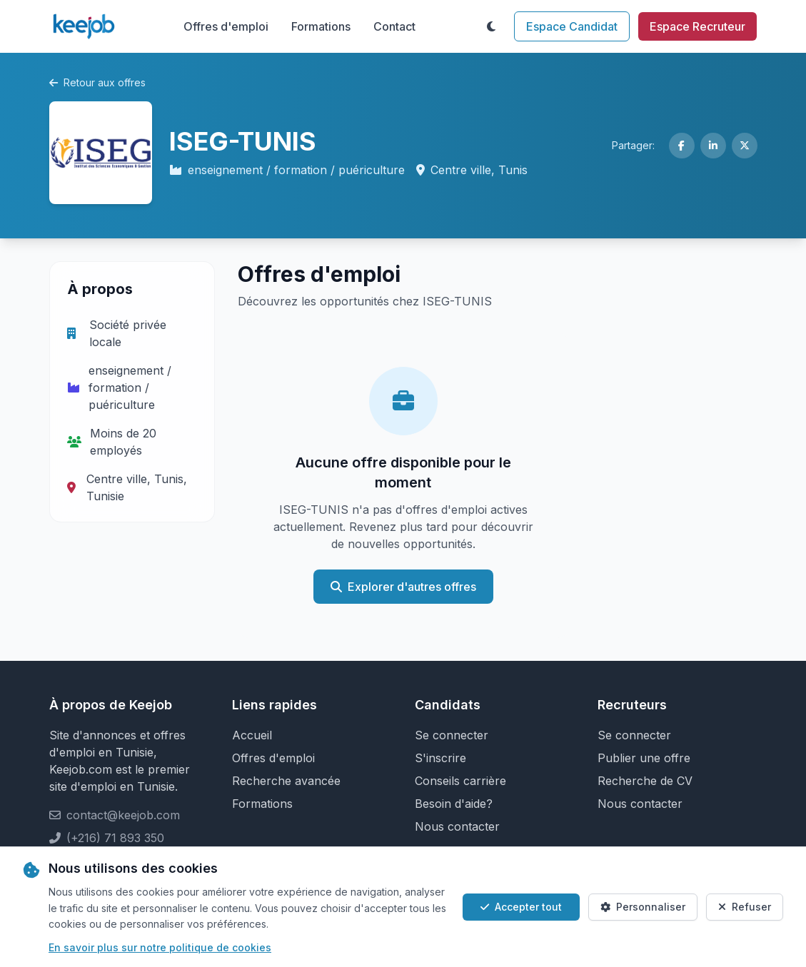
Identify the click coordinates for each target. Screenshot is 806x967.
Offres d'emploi (225, 26)
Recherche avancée (286, 781)
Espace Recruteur (697, 26)
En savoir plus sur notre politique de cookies (160, 947)
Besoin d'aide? (454, 803)
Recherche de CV (645, 781)
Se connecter (451, 735)
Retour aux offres (97, 82)
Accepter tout (521, 907)
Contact (394, 26)
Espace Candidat (572, 26)
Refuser (744, 907)
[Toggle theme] (491, 26)
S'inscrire (440, 758)
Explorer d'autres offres (403, 586)
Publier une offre (644, 758)
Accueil (252, 735)
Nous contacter (457, 826)
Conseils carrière (460, 781)
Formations (321, 26)
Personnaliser (642, 907)
